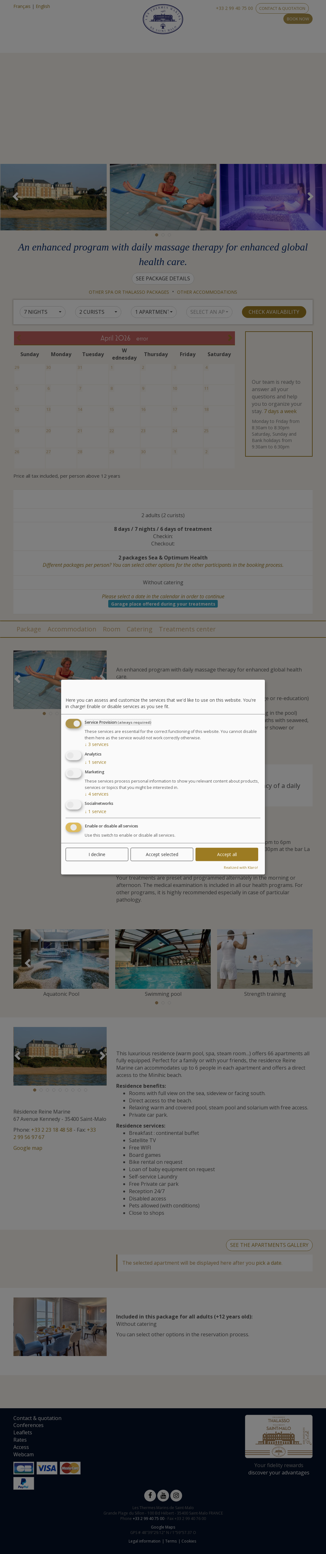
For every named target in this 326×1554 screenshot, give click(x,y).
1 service (95, 762)
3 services (97, 744)
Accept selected (162, 854)
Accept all (227, 854)
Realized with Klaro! (241, 867)
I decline (97, 854)
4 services (97, 794)
